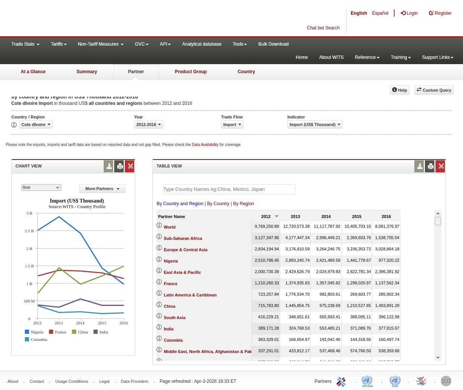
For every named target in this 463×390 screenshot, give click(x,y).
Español (380, 13)
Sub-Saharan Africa (183, 238)
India (168, 329)
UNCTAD (368, 380)
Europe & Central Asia (185, 249)
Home (302, 57)
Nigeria (171, 261)
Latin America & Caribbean (190, 295)
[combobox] (41, 187)
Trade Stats (25, 44)
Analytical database (201, 44)
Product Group (191, 71)
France (170, 283)
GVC (142, 44)
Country (246, 71)
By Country (218, 203)
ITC (342, 380)
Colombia (173, 340)
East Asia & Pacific (182, 272)
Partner (136, 71)
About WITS (331, 57)
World (169, 227)
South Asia (174, 317)
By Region (243, 203)
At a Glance (33, 71)
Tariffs (59, 44)
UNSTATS (395, 380)
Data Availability (205, 145)
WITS (75, 19)
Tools (240, 44)
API (165, 44)
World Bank (447, 380)
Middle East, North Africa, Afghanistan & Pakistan (212, 351)
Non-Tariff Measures (101, 44)
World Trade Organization (421, 380)
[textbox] (229, 189)
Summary (87, 71)
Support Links (438, 57)
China (169, 306)
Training (401, 57)
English (359, 13)
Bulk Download (273, 44)
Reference (367, 57)
